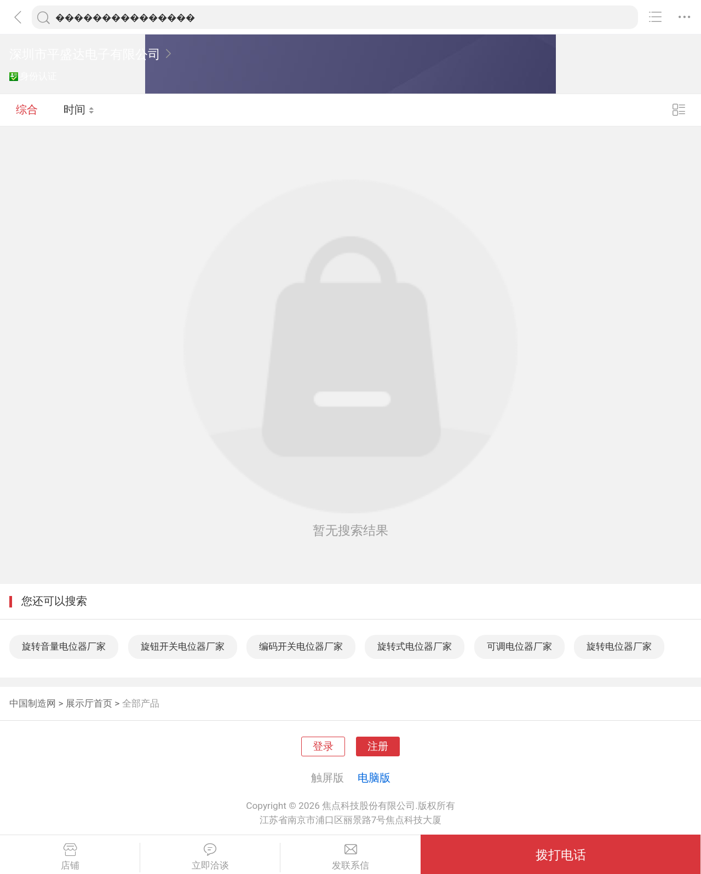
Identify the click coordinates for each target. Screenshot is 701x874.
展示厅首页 (89, 703)
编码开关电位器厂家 (301, 646)
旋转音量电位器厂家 (64, 646)
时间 (79, 109)
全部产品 (140, 703)
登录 (323, 746)
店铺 (69, 857)
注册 (377, 746)
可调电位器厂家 (519, 646)
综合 (27, 109)
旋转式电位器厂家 (414, 646)
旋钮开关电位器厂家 (183, 646)
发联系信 (350, 857)
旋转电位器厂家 (619, 646)
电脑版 (374, 777)
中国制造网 (32, 703)
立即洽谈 (210, 857)
